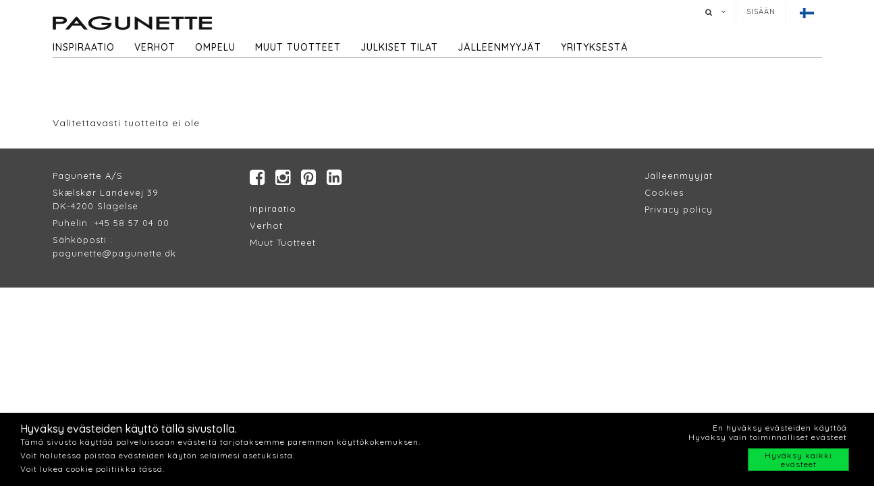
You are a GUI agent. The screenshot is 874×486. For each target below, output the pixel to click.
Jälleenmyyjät (499, 47)
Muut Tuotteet (283, 242)
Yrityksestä (594, 47)
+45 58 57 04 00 (131, 222)
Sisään (760, 11)
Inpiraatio (273, 208)
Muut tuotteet (298, 47)
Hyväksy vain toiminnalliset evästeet (767, 437)
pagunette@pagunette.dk (114, 253)
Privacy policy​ (679, 209)
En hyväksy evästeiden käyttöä (780, 427)
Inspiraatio (84, 47)
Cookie (662, 192)
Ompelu (215, 47)
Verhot (154, 47)
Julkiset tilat (399, 47)
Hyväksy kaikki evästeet (798, 459)
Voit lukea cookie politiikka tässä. (92, 469)
